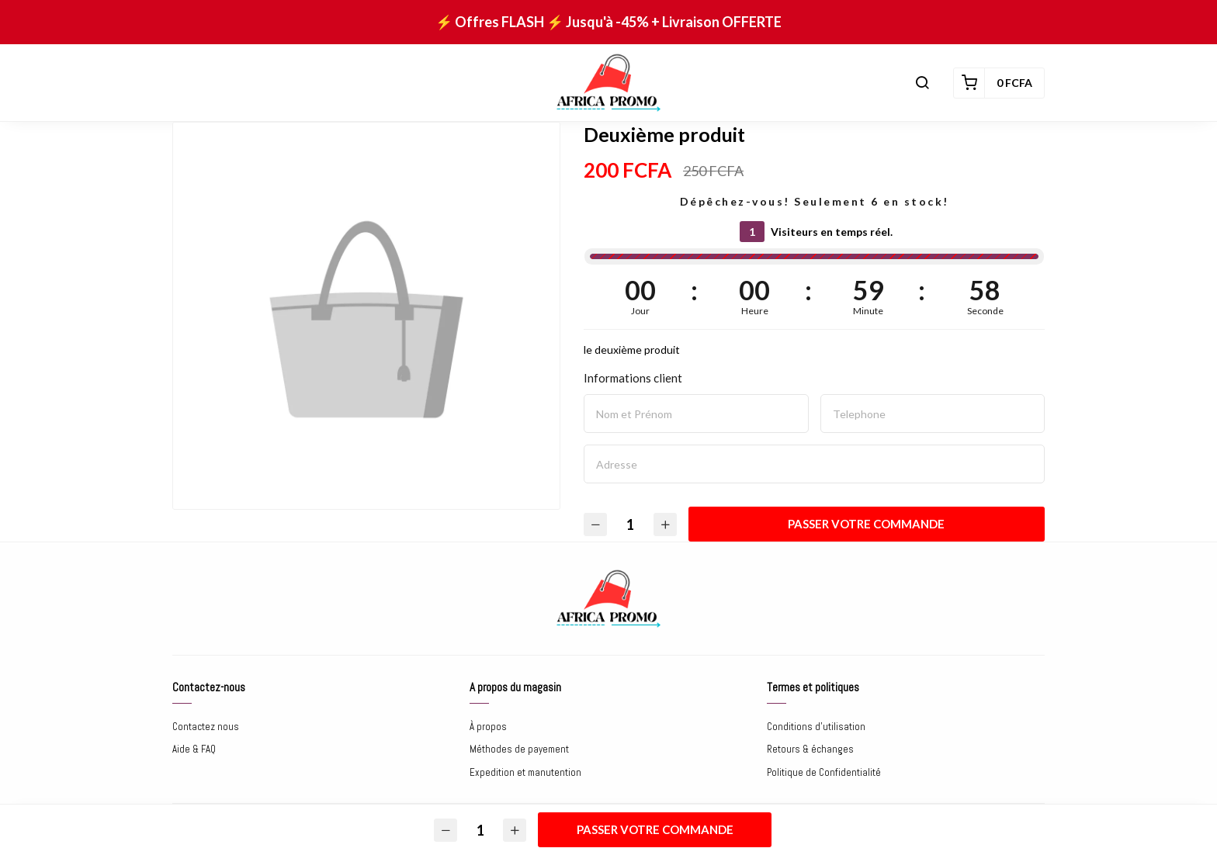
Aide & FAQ (194, 749)
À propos (488, 726)
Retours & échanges (810, 749)
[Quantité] (630, 524)
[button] (922, 83)
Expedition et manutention (525, 772)
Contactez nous (205, 726)
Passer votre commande (867, 524)
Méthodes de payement (519, 749)
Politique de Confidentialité (824, 772)
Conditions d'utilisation (816, 726)
